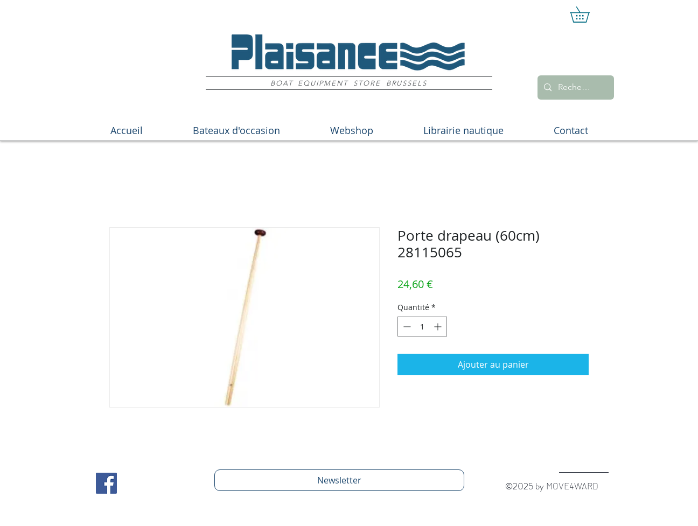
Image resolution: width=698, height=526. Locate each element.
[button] (587, 14)
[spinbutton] (422, 326)
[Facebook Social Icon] (106, 483)
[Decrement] (406, 326)
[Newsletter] (339, 480)
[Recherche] (574, 87)
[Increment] (438, 326)
